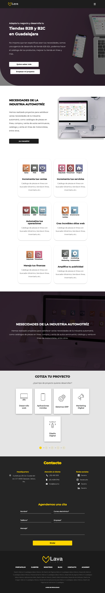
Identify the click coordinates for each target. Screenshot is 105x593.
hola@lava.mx (54, 484)
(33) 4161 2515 (54, 475)
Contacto (72, 567)
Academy (86, 567)
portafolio (20, 567)
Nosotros (48, 567)
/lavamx (84, 475)
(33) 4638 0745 (54, 480)
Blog (60, 567)
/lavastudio (84, 480)
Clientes (34, 567)
